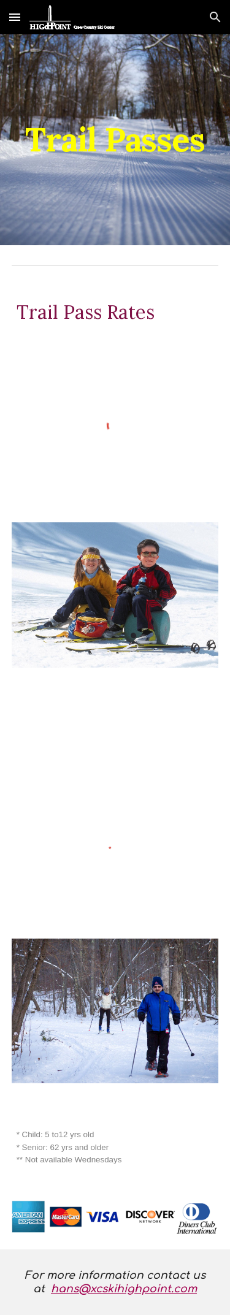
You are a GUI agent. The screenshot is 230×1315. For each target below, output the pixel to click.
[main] (115, 139)
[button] (14, 17)
